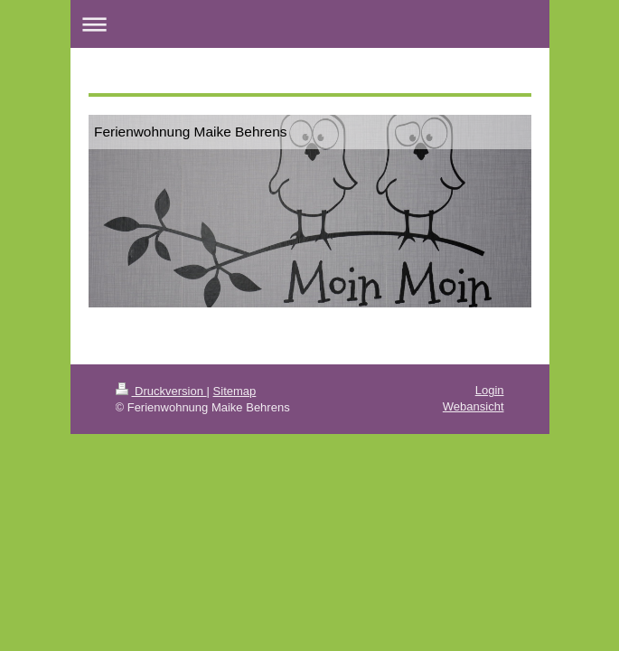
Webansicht (473, 406)
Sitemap (235, 391)
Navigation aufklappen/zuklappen (310, 24)
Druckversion (161, 391)
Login (489, 390)
